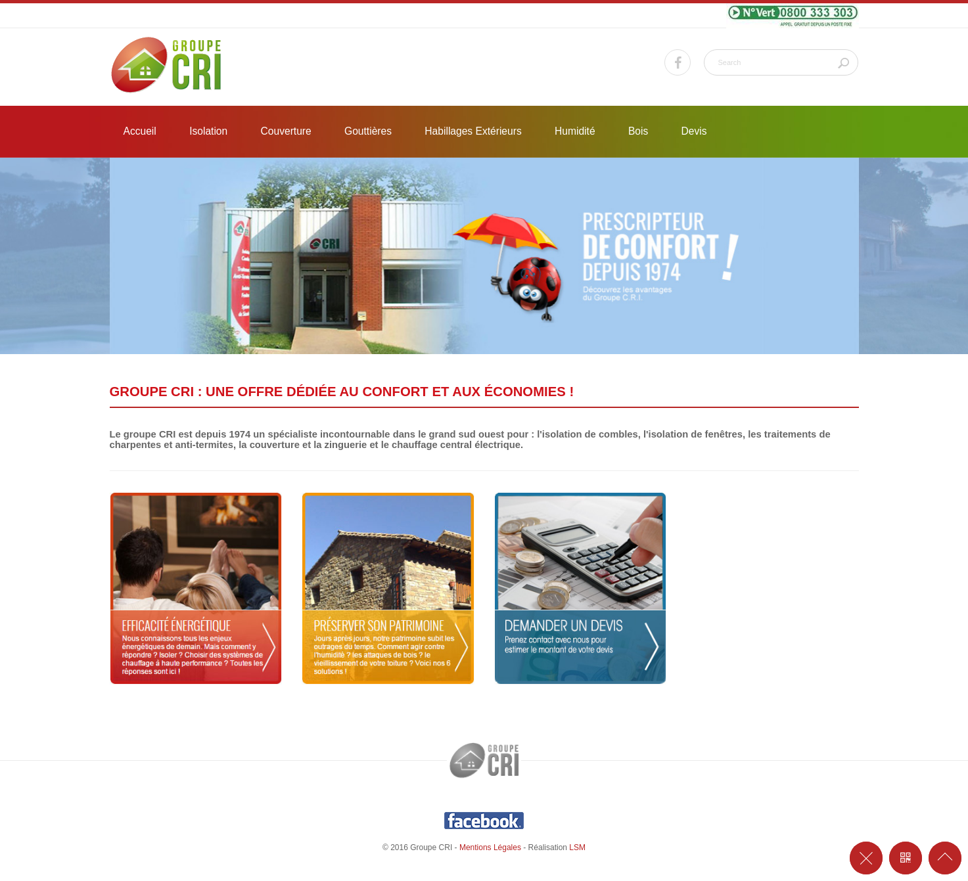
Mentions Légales (490, 847)
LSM (577, 847)
